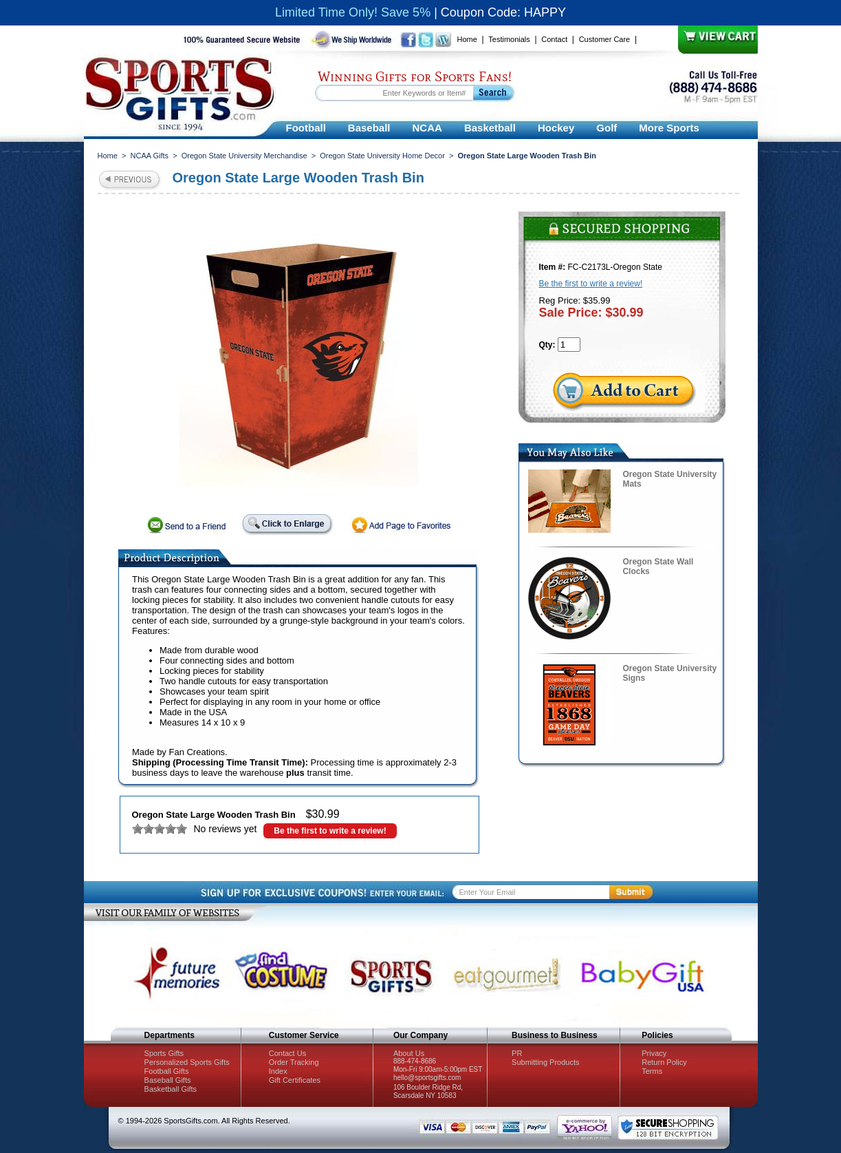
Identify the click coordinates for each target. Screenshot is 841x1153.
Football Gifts (166, 1071)
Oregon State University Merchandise (244, 155)
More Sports (669, 128)
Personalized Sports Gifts (187, 1062)
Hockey (556, 128)
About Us (408, 1053)
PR (517, 1053)
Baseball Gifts (167, 1080)
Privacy (654, 1053)
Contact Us (287, 1053)
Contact (554, 39)
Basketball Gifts (170, 1089)
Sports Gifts (164, 1053)
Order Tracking (294, 1062)
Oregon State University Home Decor (382, 155)
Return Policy (664, 1062)
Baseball (369, 128)
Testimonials (509, 39)
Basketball (490, 128)
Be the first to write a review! (330, 831)
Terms (652, 1071)
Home (467, 39)
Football (306, 128)
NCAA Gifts (150, 155)
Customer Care (605, 39)
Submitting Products (545, 1062)
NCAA (427, 128)
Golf (606, 128)
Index (278, 1071)
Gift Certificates (294, 1080)
